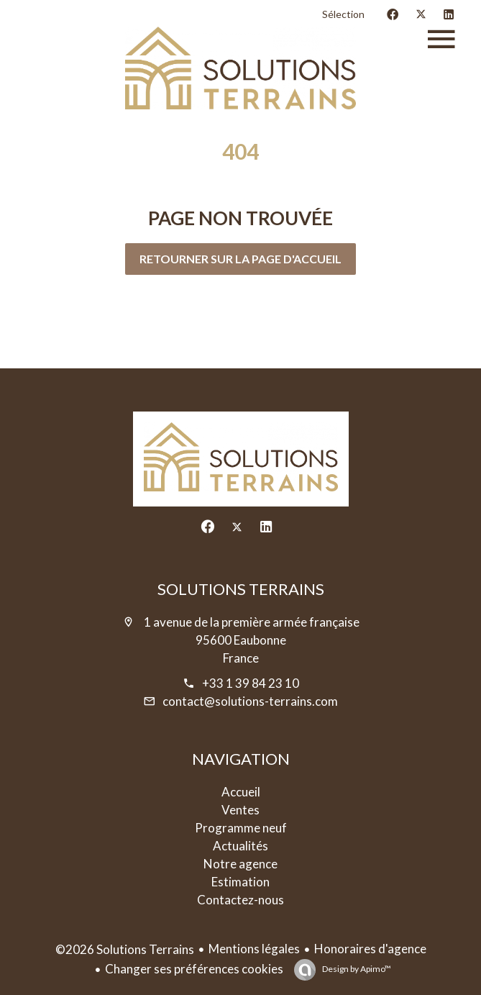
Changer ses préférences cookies (194, 968)
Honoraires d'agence (370, 948)
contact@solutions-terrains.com (250, 701)
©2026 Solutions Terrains (124, 949)
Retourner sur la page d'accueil (240, 258)
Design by (356, 968)
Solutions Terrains (240, 589)
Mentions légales (254, 948)
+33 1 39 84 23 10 (250, 683)
